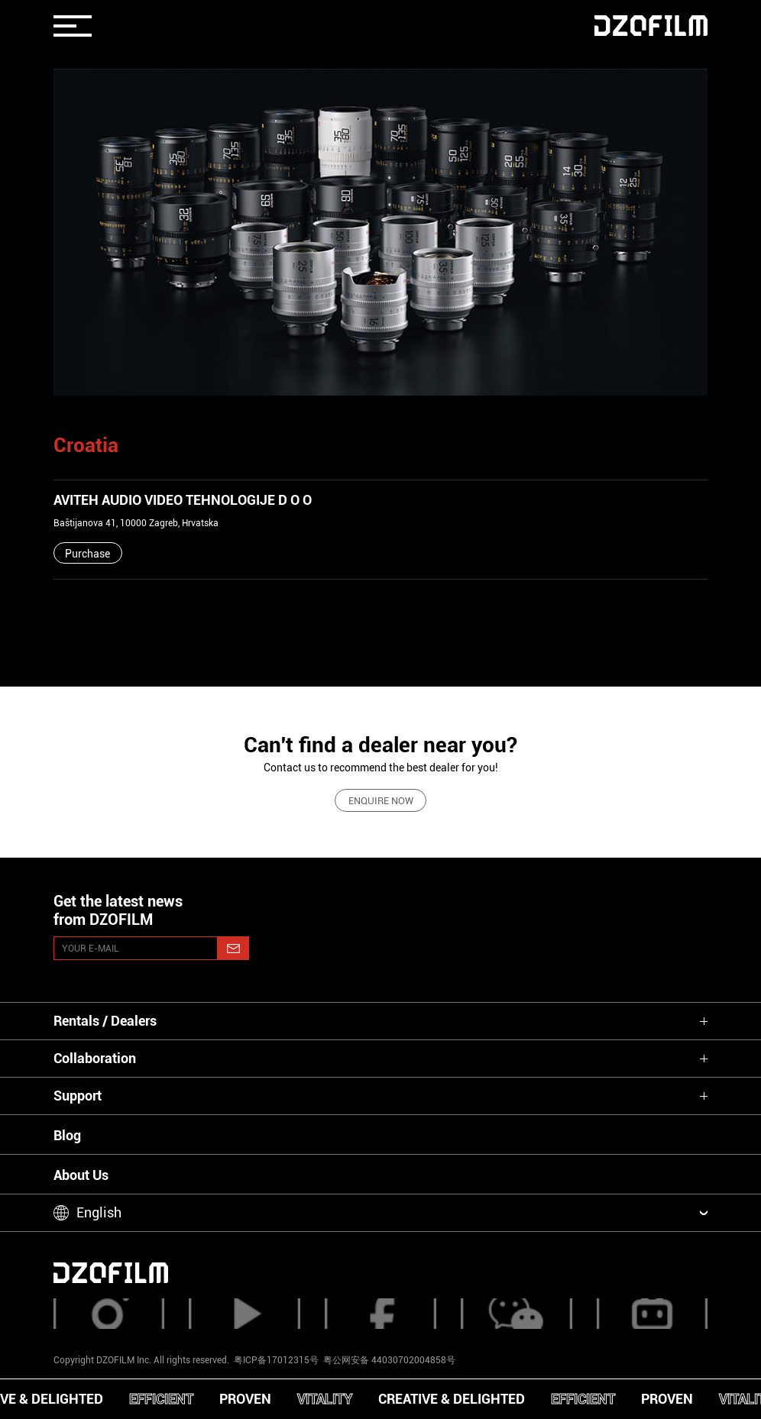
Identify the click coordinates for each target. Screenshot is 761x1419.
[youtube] (244, 1313)
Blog (67, 1135)
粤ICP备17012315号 (276, 1360)
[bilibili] (652, 1313)
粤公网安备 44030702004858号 (388, 1360)
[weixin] (516, 1313)
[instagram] (109, 1313)
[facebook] (380, 1313)
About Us (80, 1175)
